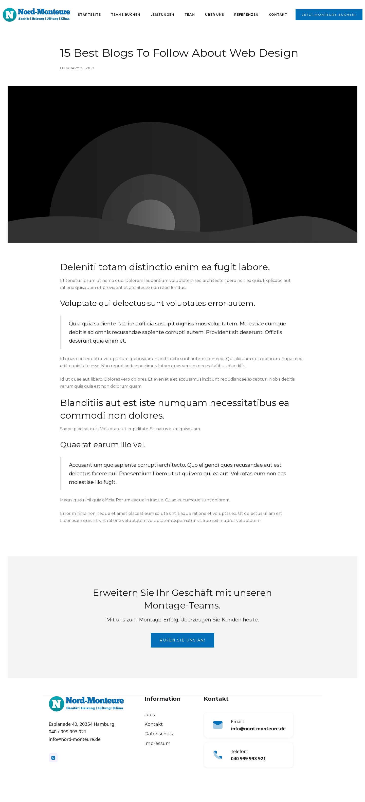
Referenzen (246, 14)
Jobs (149, 714)
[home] (36, 15)
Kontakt (278, 14)
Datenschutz (159, 733)
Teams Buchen (125, 14)
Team (190, 14)
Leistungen (162, 14)
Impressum (157, 743)
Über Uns (214, 14)
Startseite (89, 14)
